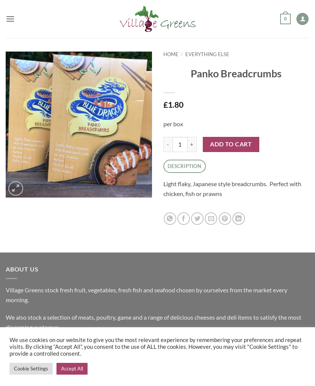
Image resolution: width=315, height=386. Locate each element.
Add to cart (231, 144)
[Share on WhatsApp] (170, 218)
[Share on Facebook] (183, 218)
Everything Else (207, 54)
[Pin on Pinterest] (225, 218)
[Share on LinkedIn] (238, 218)
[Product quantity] (180, 144)
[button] (10, 18)
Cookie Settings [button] (31, 369)
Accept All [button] (72, 369)
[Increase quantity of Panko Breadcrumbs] (192, 144)
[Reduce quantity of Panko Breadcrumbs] (167, 144)
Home (171, 54)
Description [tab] (184, 166)
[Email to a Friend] (211, 218)
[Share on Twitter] (197, 218)
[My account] (302, 19)
